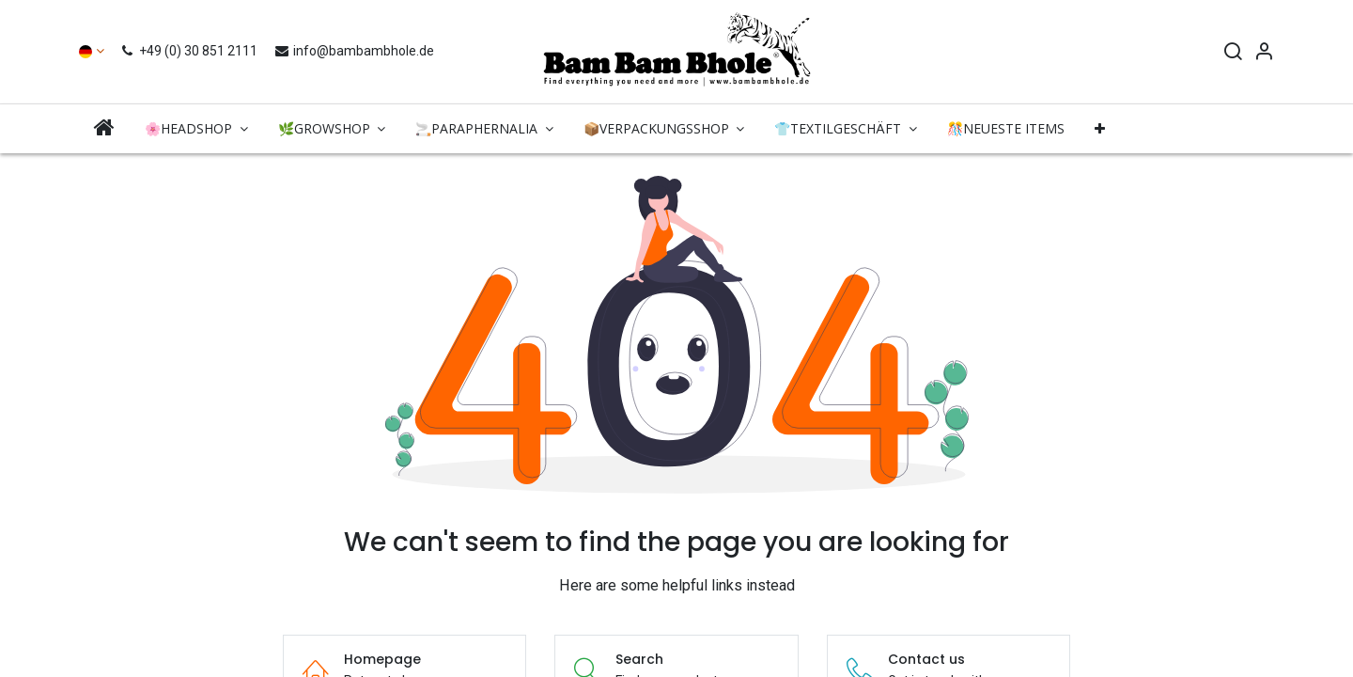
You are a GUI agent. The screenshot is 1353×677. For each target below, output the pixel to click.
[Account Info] (1263, 53)
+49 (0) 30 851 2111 (191, 50)
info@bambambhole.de (353, 50)
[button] (1100, 128)
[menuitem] (104, 128)
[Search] (1232, 53)
